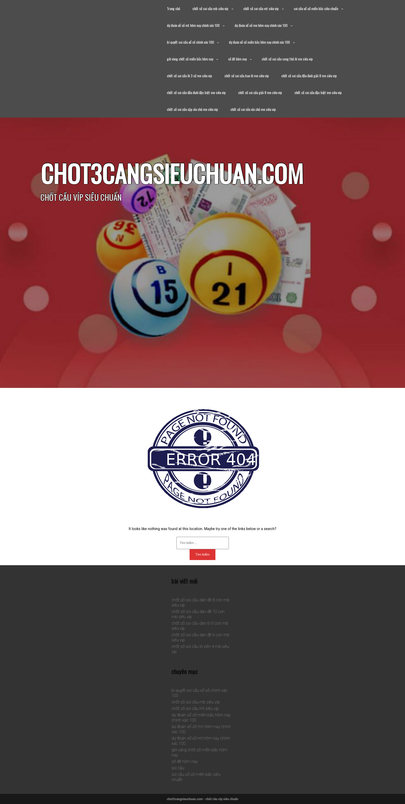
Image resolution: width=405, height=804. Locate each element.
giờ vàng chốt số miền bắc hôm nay (190, 59)
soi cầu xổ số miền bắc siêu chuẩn (316, 8)
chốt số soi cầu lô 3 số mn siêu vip (189, 75)
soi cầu (178, 767)
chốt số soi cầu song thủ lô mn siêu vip (287, 59)
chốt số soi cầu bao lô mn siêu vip (246, 75)
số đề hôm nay (237, 59)
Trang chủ (173, 8)
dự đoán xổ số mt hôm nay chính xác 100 (193, 25)
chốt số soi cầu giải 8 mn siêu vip (260, 92)
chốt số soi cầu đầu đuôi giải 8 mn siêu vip (309, 75)
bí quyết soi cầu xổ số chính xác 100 (190, 42)
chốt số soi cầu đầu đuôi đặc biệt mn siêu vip (196, 92)
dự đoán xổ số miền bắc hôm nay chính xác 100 (259, 42)
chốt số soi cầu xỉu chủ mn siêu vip (253, 109)
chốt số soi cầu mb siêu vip (210, 8)
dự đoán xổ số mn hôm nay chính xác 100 (261, 25)
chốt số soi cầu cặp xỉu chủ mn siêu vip (192, 109)
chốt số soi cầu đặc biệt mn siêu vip (318, 92)
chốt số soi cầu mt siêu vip (261, 8)
